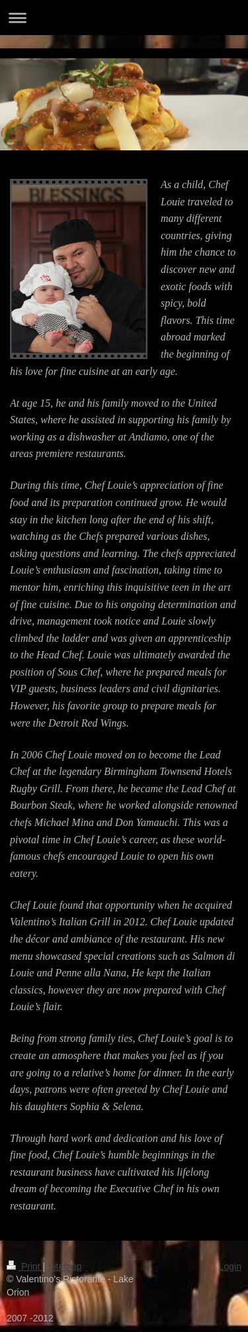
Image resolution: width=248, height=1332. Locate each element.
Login (230, 1266)
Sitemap (64, 1266)
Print (25, 1266)
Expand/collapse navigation (124, 17)
